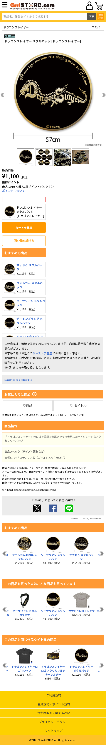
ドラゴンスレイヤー (16, 27)
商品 (27, 405)
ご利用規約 (53, 695)
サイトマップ (54, 730)
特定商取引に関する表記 (53, 713)
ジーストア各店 (42, 353)
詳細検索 (100, 16)
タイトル (78, 405)
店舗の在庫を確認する (18, 380)
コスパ (95, 27)
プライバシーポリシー (54, 722)
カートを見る (23, 227)
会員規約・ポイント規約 (53, 704)
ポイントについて (13, 191)
